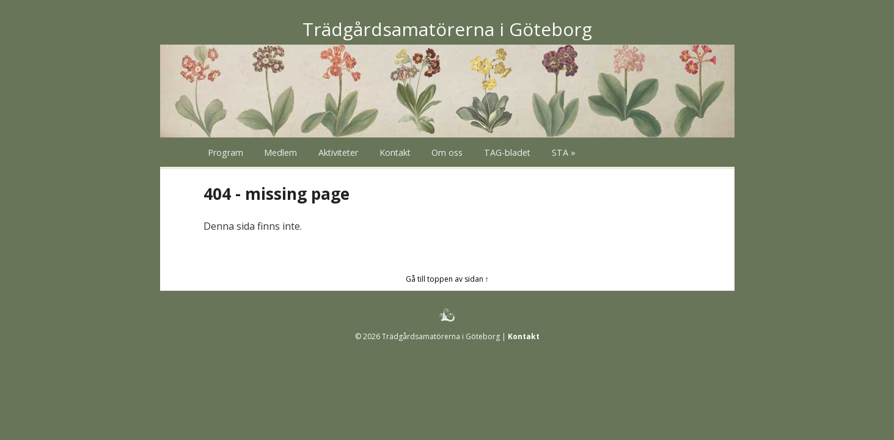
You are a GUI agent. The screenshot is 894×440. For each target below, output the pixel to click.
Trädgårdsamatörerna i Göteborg (447, 29)
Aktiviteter (338, 152)
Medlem (280, 152)
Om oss (447, 152)
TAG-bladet (507, 152)
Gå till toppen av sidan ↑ (447, 279)
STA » (564, 152)
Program (225, 152)
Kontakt (395, 152)
